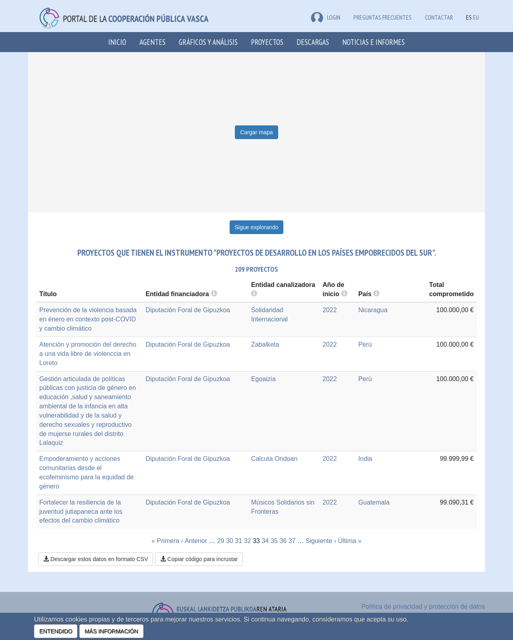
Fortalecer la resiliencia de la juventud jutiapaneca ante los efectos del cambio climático (80, 511)
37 (292, 540)
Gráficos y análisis (208, 42)
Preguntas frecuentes (382, 17)
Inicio (117, 42)
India (365, 458)
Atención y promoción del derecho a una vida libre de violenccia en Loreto (87, 353)
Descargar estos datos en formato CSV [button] (95, 559)
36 (283, 540)
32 (247, 540)
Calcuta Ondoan (274, 458)
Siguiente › (320, 540)
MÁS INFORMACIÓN (111, 631)
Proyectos (267, 42)
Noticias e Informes (373, 42)
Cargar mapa (256, 132)
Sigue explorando (257, 227)
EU (476, 17)
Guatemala (374, 502)
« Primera (165, 540)
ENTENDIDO (55, 631)
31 (238, 540)
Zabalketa (265, 344)
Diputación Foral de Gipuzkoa (187, 310)
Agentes (152, 42)
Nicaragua (373, 310)
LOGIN (325, 17)
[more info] (344, 294)
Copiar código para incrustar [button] (199, 559)
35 (274, 540)
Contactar (439, 17)
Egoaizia (263, 379)
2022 (330, 310)
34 (265, 540)
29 (220, 540)
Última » (350, 540)
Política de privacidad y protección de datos (423, 606)
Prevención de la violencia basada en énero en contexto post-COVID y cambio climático (88, 319)
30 (229, 540)
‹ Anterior (194, 540)
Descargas (313, 42)
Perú (365, 344)
